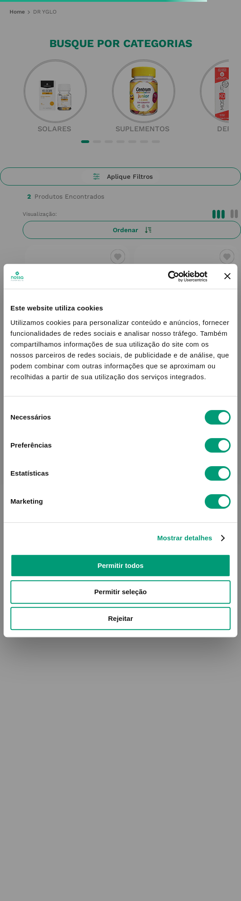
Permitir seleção (120, 592)
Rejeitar (120, 618)
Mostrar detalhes (184, 538)
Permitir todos (120, 565)
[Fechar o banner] (227, 276)
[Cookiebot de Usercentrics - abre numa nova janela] (167, 276)
